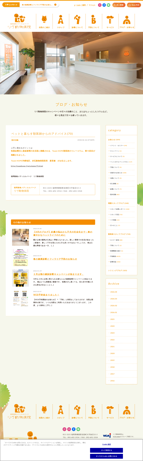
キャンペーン (114, 151)
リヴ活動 (113, 220)
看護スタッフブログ (116, 203)
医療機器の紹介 (115, 251)
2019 (112, 360)
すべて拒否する (106, 450)
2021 (112, 347)
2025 (112, 319)
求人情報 (113, 183)
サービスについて (116, 156)
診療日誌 (113, 262)
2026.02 (113, 306)
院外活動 (15, 143)
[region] (71, 450)
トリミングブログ (115, 270)
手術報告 (113, 256)
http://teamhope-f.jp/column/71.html (27, 169)
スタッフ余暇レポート (117, 209)
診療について (114, 189)
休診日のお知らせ (116, 173)
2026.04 (113, 292)
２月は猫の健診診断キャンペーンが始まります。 (58, 277)
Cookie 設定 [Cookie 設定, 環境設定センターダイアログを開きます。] (106, 444)
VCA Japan (116, 436)
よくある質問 (80, 5)
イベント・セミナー (117, 145)
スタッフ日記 (114, 214)
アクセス (92, 5)
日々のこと (114, 225)
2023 (112, 333)
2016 (112, 381)
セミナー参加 (114, 240)
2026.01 (113, 312)
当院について (114, 178)
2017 (112, 374)
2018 (112, 367)
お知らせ (111, 140)
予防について (114, 167)
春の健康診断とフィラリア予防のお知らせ (55, 262)
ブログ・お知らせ (71, 104)
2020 (112, 353)
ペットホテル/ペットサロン (119, 162)
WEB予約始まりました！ (46, 298)
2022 (112, 340)
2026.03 (113, 299)
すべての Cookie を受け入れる (106, 456)
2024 (112, 326)
